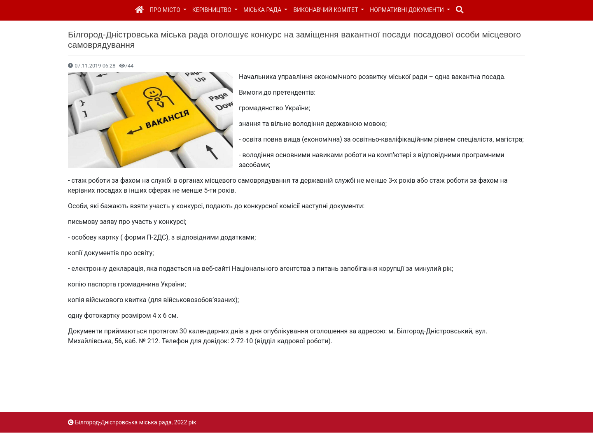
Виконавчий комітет (326, 10)
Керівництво (212, 10)
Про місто (165, 10)
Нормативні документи (407, 10)
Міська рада (263, 10)
